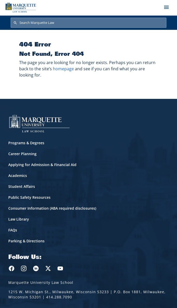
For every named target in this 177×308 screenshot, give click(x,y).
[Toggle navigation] (166, 7)
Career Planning (22, 153)
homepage (63, 69)
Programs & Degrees (26, 142)
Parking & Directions (26, 240)
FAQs (12, 230)
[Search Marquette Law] (88, 23)
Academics (17, 175)
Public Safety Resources (29, 197)
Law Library (18, 219)
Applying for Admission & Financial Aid (42, 164)
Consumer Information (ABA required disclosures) (52, 208)
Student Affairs (21, 186)
